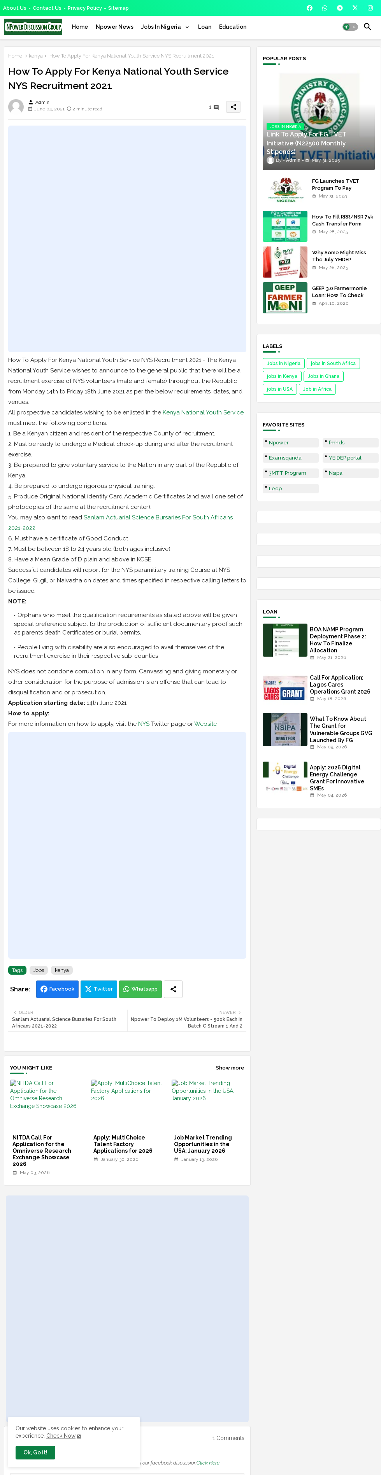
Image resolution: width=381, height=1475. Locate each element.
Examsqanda (285, 458)
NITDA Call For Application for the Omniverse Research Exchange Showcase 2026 (41, 1150)
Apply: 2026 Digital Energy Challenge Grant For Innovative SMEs (337, 778)
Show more (230, 1068)
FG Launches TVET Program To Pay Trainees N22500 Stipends (336, 191)
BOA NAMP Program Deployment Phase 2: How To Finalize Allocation (338, 640)
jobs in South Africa (333, 363)
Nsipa (335, 473)
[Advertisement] (127, 238)
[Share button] (173, 989)
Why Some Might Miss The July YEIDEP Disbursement (339, 259)
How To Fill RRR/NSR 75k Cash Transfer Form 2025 (342, 224)
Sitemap (118, 8)
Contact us (47, 8)
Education (232, 27)
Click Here (208, 1463)
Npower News (114, 27)
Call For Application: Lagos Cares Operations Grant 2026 (340, 685)
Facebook (61, 989)
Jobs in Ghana (323, 376)
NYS (143, 723)
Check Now (60, 1436)
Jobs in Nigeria (283, 363)
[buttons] (309, 8)
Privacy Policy (85, 8)
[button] (350, 27)
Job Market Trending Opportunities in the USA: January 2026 (203, 1144)
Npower (279, 443)
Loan (204, 27)
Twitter (103, 989)
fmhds (336, 443)
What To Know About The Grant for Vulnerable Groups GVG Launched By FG (341, 729)
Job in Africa (317, 389)
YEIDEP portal (345, 458)
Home (80, 27)
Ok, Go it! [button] (35, 1452)
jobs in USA (280, 389)
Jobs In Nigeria (161, 27)
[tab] (80, 27)
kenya (36, 56)
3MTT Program (287, 473)
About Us (14, 8)
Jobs (38, 970)
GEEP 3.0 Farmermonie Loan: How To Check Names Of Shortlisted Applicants (339, 299)
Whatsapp (145, 989)
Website (205, 723)
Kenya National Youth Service (203, 412)
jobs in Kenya (282, 376)
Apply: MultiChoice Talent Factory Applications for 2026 (123, 1144)
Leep (275, 488)
